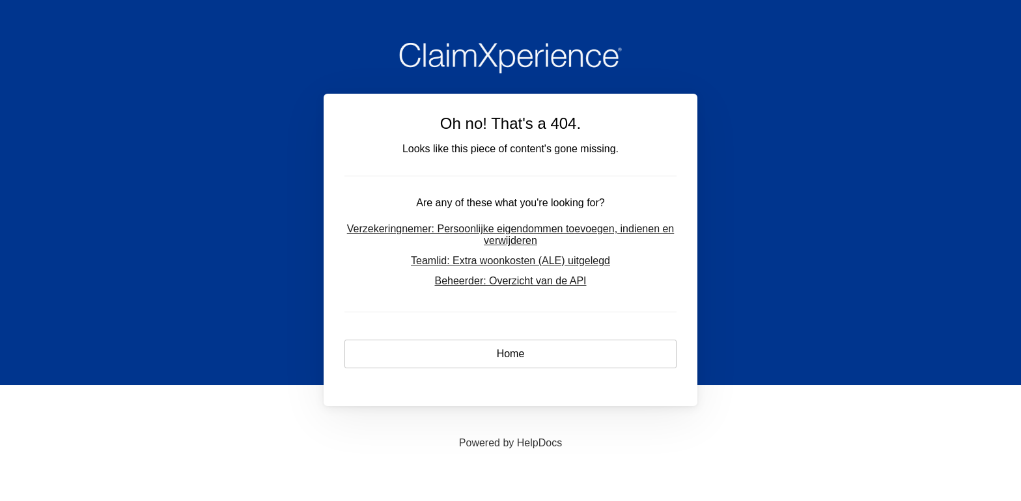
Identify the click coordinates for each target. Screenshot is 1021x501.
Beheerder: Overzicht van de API (510, 280)
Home (511, 353)
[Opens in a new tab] (510, 442)
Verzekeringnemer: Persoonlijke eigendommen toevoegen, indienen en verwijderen (511, 234)
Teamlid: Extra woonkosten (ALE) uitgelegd (510, 260)
